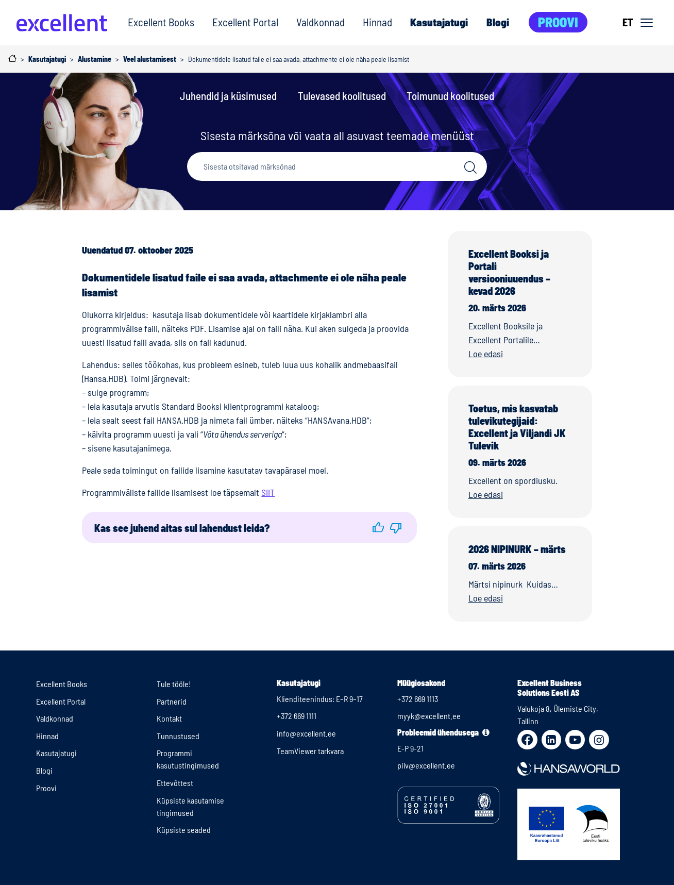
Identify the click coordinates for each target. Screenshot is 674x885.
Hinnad (377, 21)
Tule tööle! (174, 684)
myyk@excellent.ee (429, 716)
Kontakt (169, 718)
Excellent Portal (245, 21)
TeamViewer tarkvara (310, 751)
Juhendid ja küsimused (228, 95)
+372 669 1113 (417, 699)
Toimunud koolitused (450, 95)
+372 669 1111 (296, 716)
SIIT (268, 492)
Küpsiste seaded (184, 829)
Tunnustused (178, 736)
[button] (378, 527)
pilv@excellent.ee (426, 765)
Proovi (558, 22)
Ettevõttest (175, 783)
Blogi (497, 21)
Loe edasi (485, 353)
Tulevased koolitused (342, 95)
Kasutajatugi (439, 21)
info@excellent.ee (306, 733)
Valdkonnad (320, 21)
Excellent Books (161, 21)
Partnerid (172, 701)
